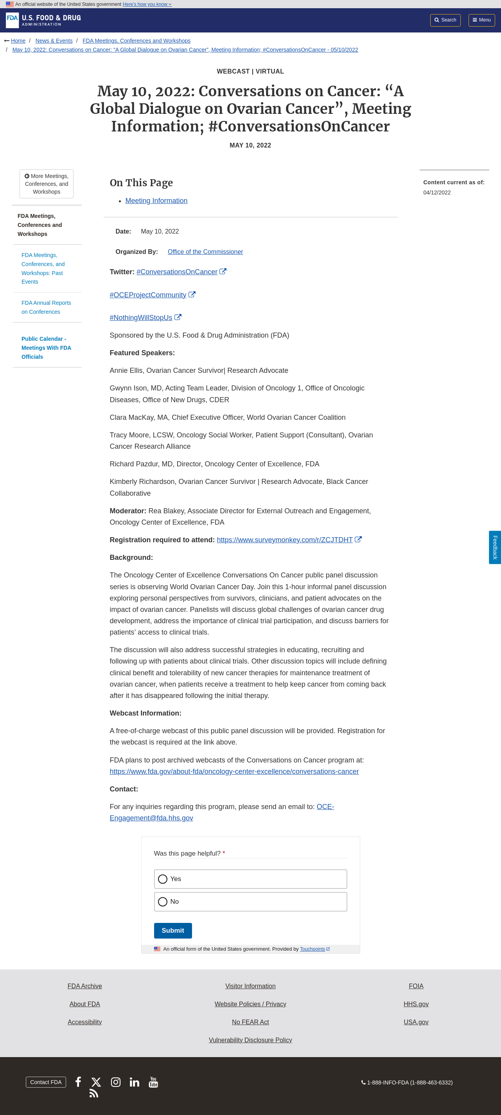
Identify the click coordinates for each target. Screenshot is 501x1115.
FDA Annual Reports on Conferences (46, 307)
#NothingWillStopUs (141, 318)
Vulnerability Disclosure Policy (250, 1040)
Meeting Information (157, 201)
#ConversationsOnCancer (176, 272)
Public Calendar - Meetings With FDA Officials (46, 348)
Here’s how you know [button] (147, 4)
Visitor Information (250, 986)
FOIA (416, 986)
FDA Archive (85, 986)
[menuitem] (455, 189)
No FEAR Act (250, 1022)
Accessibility (85, 1022)
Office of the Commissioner (205, 251)
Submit (173, 930)
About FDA (85, 1004)
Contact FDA (45, 1082)
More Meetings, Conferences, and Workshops (46, 184)
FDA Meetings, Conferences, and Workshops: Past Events (43, 268)
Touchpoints (312, 949)
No (175, 901)
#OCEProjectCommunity (148, 295)
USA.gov (416, 1022)
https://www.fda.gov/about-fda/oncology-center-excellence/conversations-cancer (234, 771)
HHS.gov (416, 1004)
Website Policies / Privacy (250, 1004)
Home (18, 41)
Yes (176, 879)
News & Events (54, 41)
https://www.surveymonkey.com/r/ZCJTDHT (285, 540)
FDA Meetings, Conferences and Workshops (136, 41)
